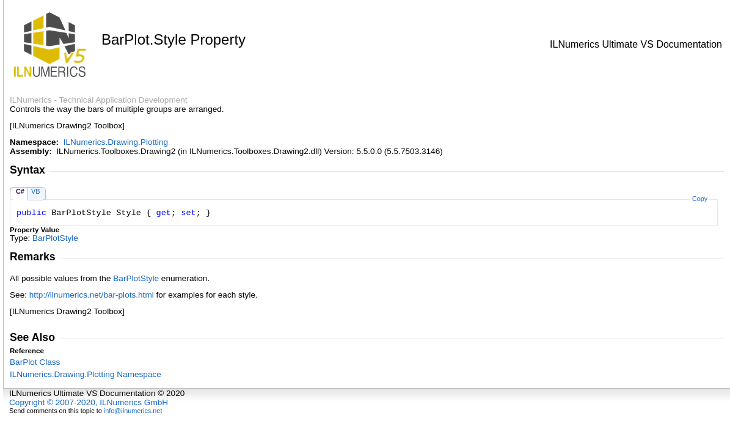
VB (35, 191)
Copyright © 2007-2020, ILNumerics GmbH (88, 402)
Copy (699, 198)
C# (20, 191)
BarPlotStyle (55, 238)
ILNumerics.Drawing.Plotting (116, 142)
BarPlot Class (35, 362)
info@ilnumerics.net (133, 410)
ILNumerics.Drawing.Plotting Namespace (85, 374)
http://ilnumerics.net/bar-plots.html (91, 294)
